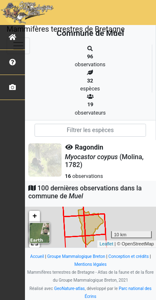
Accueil (37, 256)
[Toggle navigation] (18, 46)
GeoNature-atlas (69, 288)
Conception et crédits (129, 256)
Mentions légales (90, 264)
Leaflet (106, 243)
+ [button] (34, 216)
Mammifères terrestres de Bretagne (66, 29)
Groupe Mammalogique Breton (76, 256)
